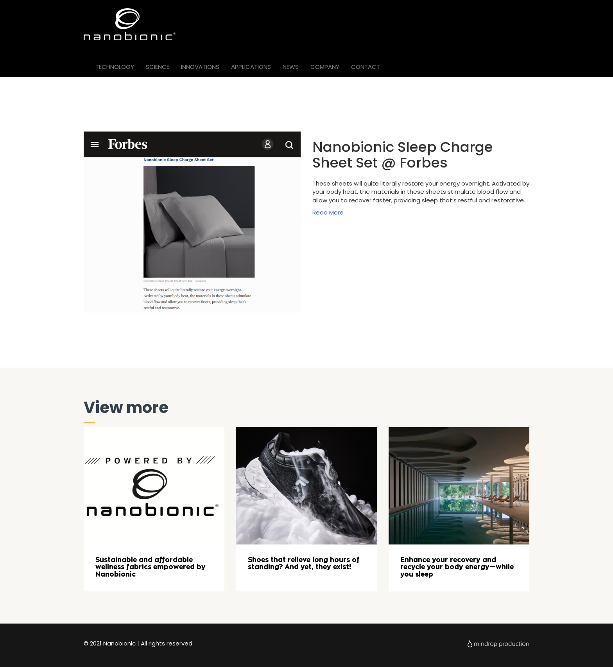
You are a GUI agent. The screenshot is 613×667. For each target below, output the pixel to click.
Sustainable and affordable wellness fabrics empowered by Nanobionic (150, 567)
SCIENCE (157, 67)
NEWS (291, 67)
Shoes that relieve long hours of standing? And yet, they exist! (304, 563)
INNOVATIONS (200, 67)
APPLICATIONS (251, 67)
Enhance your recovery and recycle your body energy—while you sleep (457, 567)
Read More (328, 212)
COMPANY (324, 67)
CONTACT (365, 67)
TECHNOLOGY (114, 67)
